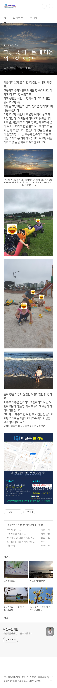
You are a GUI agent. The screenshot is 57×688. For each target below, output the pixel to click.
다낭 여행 (11, 545)
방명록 (33, 17)
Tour (22, 524)
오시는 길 (18, 17)
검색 (44, 6)
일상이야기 (12, 524)
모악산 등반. (12, 530)
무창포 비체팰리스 (15, 533)
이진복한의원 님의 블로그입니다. (17, 633)
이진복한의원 (11, 629)
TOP (50, 678)
